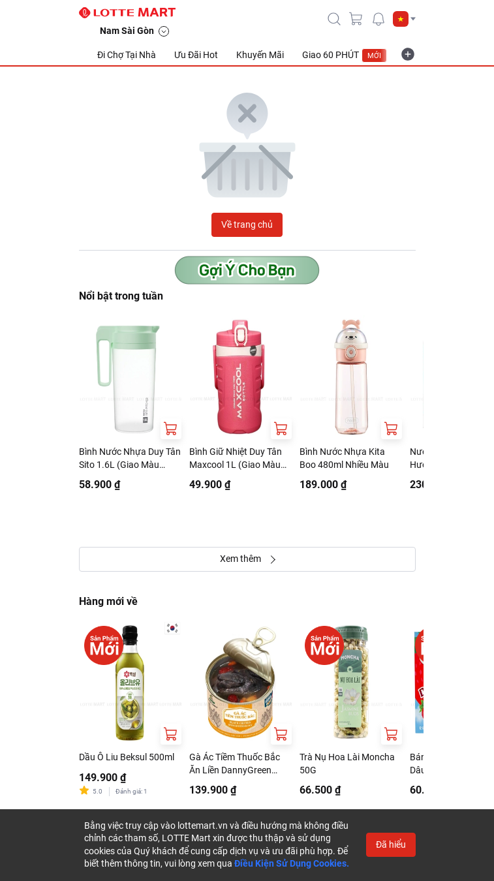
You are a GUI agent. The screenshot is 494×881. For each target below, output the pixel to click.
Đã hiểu (391, 844)
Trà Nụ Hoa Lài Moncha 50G (347, 763)
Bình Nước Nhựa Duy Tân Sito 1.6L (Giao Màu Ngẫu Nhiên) (130, 458)
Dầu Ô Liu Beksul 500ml (126, 757)
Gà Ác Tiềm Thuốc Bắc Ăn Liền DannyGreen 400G (234, 764)
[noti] (378, 19)
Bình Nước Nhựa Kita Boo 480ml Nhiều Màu (344, 458)
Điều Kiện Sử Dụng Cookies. (291, 863)
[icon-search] (334, 19)
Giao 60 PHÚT (344, 55)
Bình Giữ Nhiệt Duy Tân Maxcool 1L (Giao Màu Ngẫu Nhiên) (235, 458)
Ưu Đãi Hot (196, 55)
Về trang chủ (247, 224)
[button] (404, 19)
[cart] (356, 19)
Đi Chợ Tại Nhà (126, 55)
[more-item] (408, 54)
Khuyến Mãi (260, 55)
